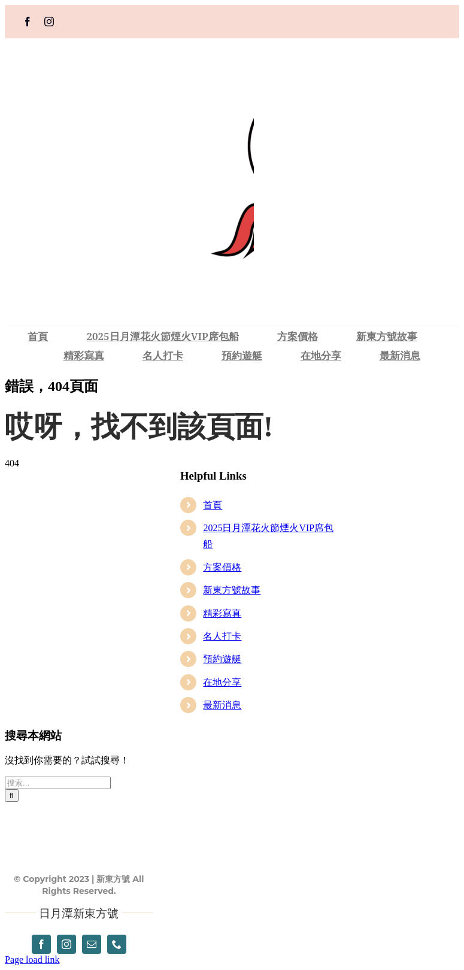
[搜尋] (12, 795)
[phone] (116, 944)
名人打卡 (222, 636)
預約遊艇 (222, 659)
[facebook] (27, 21)
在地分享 (222, 682)
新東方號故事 (231, 590)
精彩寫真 (222, 613)
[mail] (91, 944)
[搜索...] (58, 783)
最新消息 (222, 705)
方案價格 (222, 567)
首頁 (212, 505)
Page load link (32, 959)
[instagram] (49, 21)
